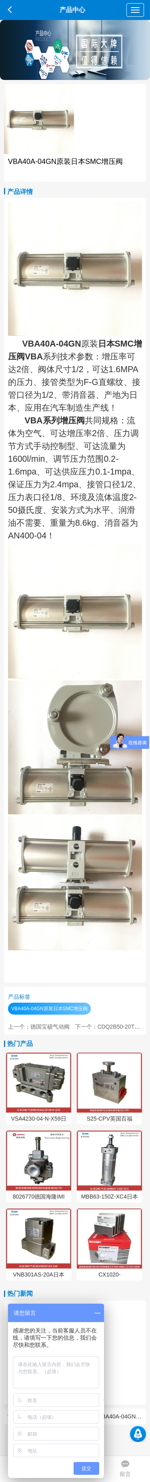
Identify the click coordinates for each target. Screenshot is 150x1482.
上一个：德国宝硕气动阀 (39, 1026)
